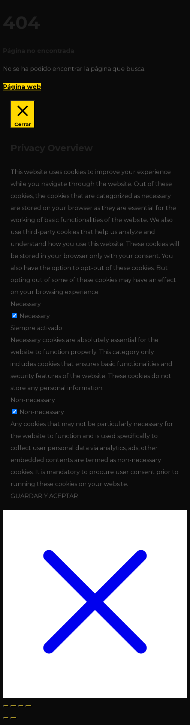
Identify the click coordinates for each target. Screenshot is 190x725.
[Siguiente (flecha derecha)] (13, 718)
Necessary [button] (25, 304)
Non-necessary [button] (32, 400)
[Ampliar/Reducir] (6, 706)
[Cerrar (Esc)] (28, 706)
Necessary (34, 316)
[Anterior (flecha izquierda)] (6, 718)
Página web (22, 86)
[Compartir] (21, 706)
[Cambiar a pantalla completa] (13, 706)
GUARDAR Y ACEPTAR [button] (44, 496)
